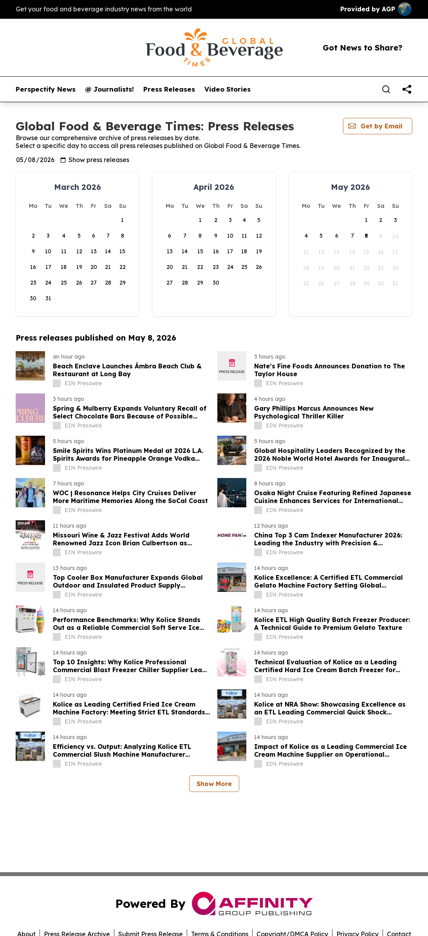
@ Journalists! (109, 89)
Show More (214, 784)
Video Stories (227, 89)
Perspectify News (46, 89)
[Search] (386, 89)
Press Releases (169, 89)
